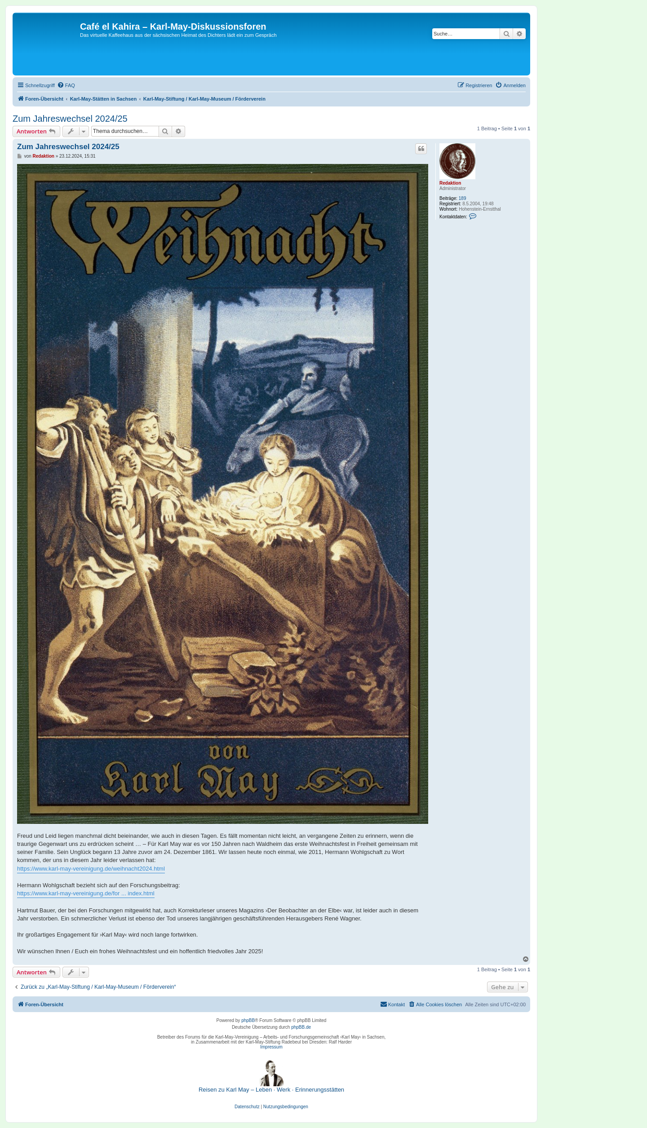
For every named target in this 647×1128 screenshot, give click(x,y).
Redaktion (450, 183)
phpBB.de (301, 1027)
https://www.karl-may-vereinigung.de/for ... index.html (86, 893)
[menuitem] (66, 85)
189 (462, 198)
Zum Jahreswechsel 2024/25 (70, 119)
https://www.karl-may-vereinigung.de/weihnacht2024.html (91, 868)
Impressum (271, 1046)
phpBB (248, 1020)
